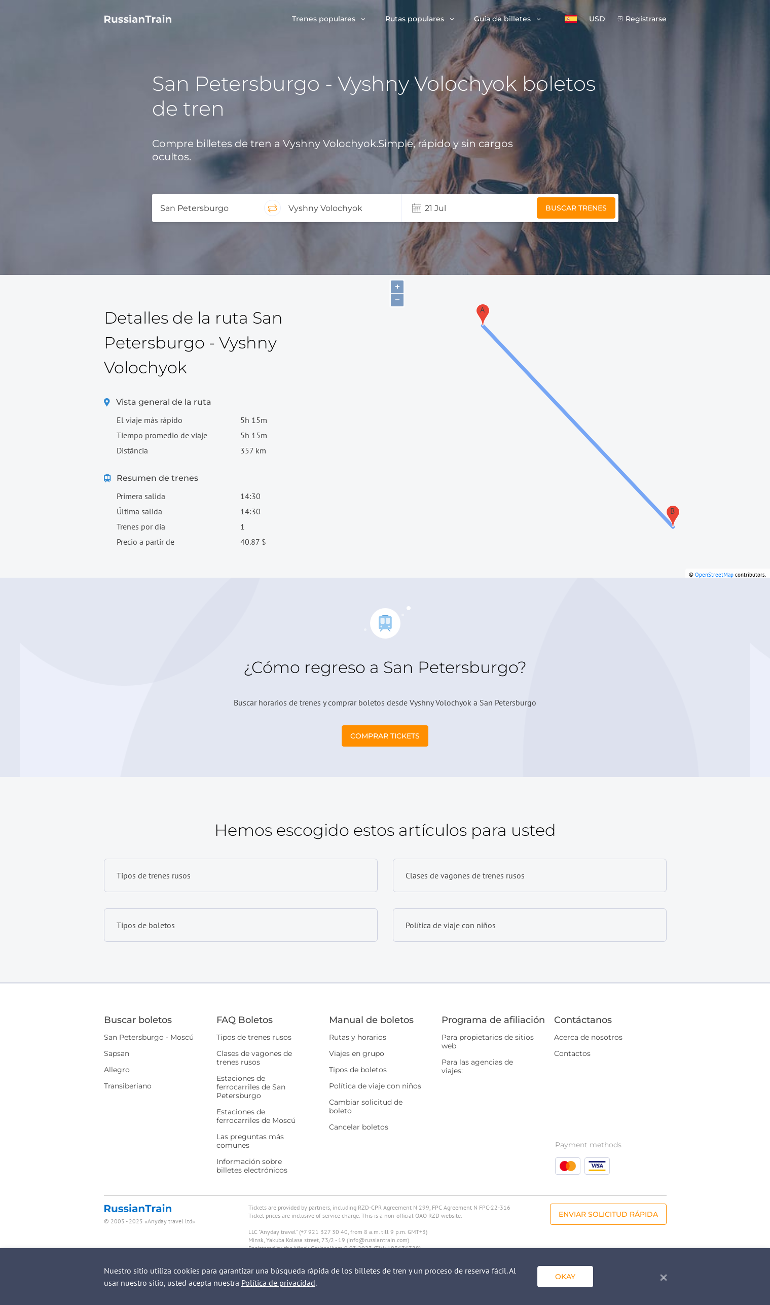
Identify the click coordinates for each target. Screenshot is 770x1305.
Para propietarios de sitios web (488, 1041)
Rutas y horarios (357, 1037)
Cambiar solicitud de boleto (365, 1106)
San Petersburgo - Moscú (149, 1037)
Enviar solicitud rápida (608, 1214)
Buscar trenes (576, 208)
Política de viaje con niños (375, 1085)
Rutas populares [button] (415, 19)
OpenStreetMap (714, 574)
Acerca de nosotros (588, 1037)
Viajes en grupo (356, 1053)
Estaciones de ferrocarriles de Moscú (256, 1116)
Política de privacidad (278, 1283)
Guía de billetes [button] (503, 19)
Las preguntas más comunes (250, 1141)
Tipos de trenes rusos (253, 1037)
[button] (571, 19)
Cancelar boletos (358, 1127)
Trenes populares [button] (324, 19)
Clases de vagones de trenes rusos (254, 1058)
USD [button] (597, 19)
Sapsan (116, 1053)
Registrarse (646, 19)
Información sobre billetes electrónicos (251, 1166)
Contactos (572, 1053)
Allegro (117, 1069)
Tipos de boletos (358, 1069)
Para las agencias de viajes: (477, 1066)
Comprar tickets (385, 735)
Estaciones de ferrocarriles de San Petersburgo (250, 1087)
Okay (565, 1276)
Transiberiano (128, 1085)
